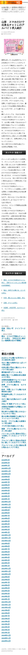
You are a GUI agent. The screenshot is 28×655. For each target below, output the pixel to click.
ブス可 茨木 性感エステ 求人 (13, 426)
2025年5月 (6, 488)
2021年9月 (6, 610)
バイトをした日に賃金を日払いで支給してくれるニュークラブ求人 (14, 436)
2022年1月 (6, 599)
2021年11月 (6, 605)
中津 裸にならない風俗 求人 (14, 298)
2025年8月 (6, 480)
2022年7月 (6, 582)
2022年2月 (6, 596)
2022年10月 (6, 574)
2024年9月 (6, 510)
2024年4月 (6, 524)
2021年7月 (6, 616)
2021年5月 (6, 621)
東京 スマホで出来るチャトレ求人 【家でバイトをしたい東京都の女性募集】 (14, 282)
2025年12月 (6, 468)
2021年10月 (6, 608)
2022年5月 (6, 588)
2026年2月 (6, 463)
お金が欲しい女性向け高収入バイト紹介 (11, 649)
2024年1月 (6, 532)
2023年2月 (6, 563)
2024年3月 (6, 527)
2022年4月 (6, 591)
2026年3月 (6, 460)
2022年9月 (6, 577)
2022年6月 (6, 585)
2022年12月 (6, 569)
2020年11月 (6, 638)
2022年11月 (6, 571)
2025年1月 (6, 499)
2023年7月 (6, 549)
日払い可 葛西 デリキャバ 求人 (14, 404)
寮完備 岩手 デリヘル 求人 (12, 372)
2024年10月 (6, 507)
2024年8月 (6, 513)
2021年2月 (6, 630)
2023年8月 (6, 546)
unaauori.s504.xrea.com (9, 32)
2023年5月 (6, 555)
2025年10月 (6, 474)
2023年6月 (6, 552)
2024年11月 (6, 505)
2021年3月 (6, 627)
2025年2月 (6, 496)
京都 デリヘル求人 (10, 303)
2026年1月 (6, 466)
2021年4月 (6, 624)
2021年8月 (6, 613)
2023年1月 (6, 566)
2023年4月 (6, 557)
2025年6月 (6, 485)
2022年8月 (6, 580)
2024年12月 (6, 502)
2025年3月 (6, 493)
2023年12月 (6, 535)
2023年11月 (6, 538)
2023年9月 (6, 544)
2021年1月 (6, 633)
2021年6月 (6, 619)
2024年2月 (6, 530)
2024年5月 (6, 521)
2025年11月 (6, 471)
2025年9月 (6, 477)
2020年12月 (6, 635)
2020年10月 (6, 641)
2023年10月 (6, 541)
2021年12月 (6, 602)
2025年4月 (6, 491)
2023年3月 (6, 560)
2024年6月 (6, 518)
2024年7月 (6, 516)
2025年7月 (6, 482)
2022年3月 (6, 594)
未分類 (16, 319)
